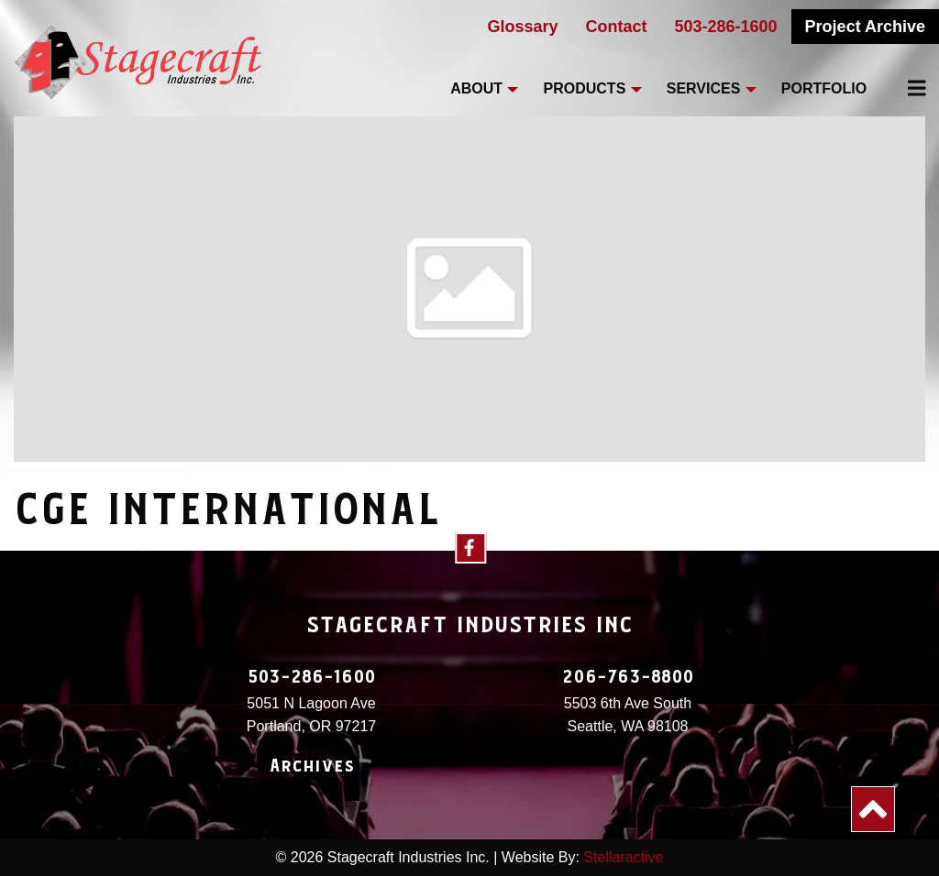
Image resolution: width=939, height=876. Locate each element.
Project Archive (865, 26)
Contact (616, 26)
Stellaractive (623, 857)
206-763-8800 (628, 677)
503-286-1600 (726, 26)
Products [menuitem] (585, 88)
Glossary (522, 26)
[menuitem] (906, 88)
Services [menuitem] (704, 88)
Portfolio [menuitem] (824, 88)
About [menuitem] (476, 88)
